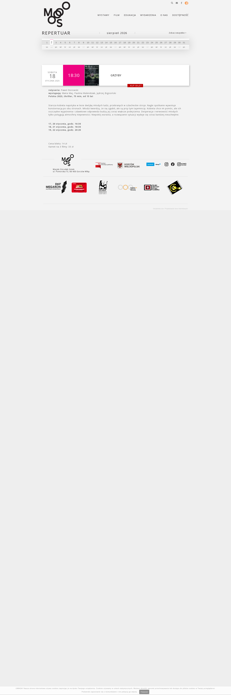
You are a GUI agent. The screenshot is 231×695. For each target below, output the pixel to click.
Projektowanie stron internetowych (176, 209)
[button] (172, 3)
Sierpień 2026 (117, 33)
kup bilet (136, 85)
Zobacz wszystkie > (177, 33)
